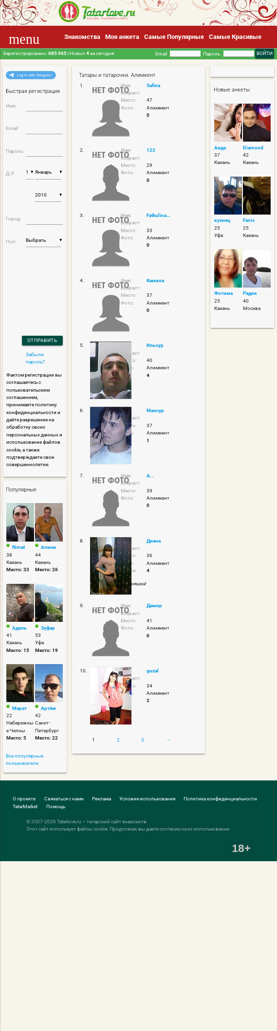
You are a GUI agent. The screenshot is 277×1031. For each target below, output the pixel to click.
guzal (153, 671)
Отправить (42, 340)
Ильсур (155, 345)
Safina (153, 85)
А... (150, 475)
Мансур (155, 410)
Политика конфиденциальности (220, 799)
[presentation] (32, 278)
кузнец (222, 220)
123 (151, 150)
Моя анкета (122, 36)
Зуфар (48, 628)
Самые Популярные (174, 36)
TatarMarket (25, 806)
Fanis (249, 220)
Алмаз (48, 547)
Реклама (101, 799)
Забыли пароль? (35, 358)
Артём (48, 708)
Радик (250, 293)
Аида (220, 148)
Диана (154, 541)
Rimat (18, 547)
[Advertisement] (70, 870)
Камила (155, 280)
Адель (19, 628)
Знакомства (82, 36)
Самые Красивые (235, 36)
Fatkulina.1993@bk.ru (159, 215)
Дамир (154, 605)
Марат (19, 708)
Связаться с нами (64, 799)
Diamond (253, 148)
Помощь (55, 806)
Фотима (223, 293)
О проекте (24, 799)
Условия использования (147, 799)
